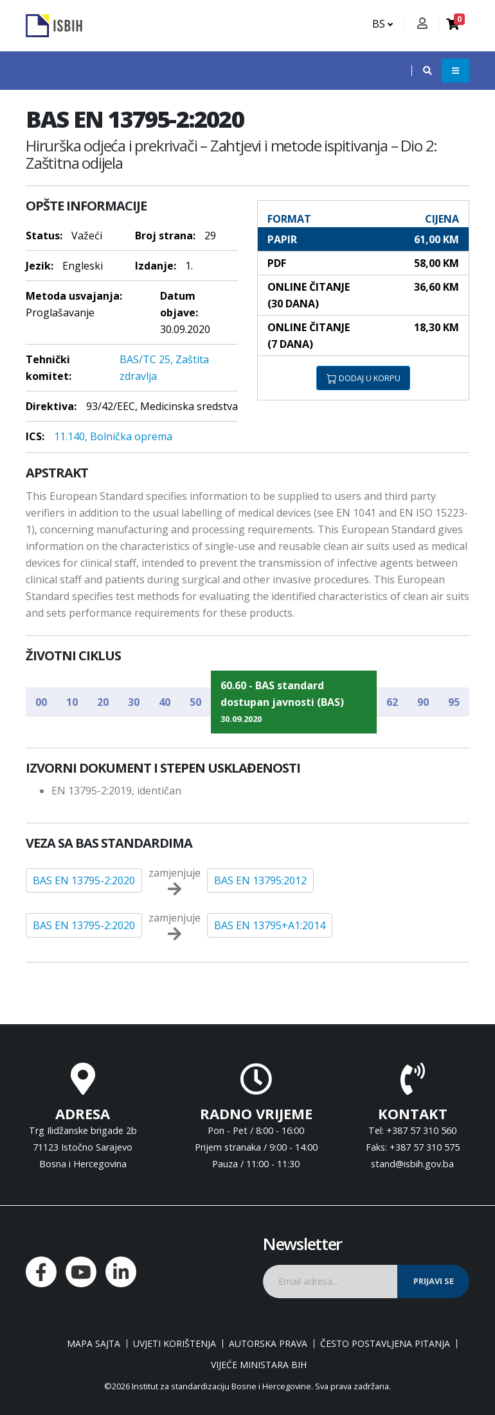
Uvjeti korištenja (174, 1343)
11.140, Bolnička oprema (113, 436)
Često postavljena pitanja (385, 1343)
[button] (421, 70)
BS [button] (382, 24)
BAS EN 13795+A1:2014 (269, 925)
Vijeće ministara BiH (259, 1364)
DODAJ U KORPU (364, 378)
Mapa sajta (93, 1343)
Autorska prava (268, 1343)
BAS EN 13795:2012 (260, 880)
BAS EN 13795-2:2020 (84, 880)
